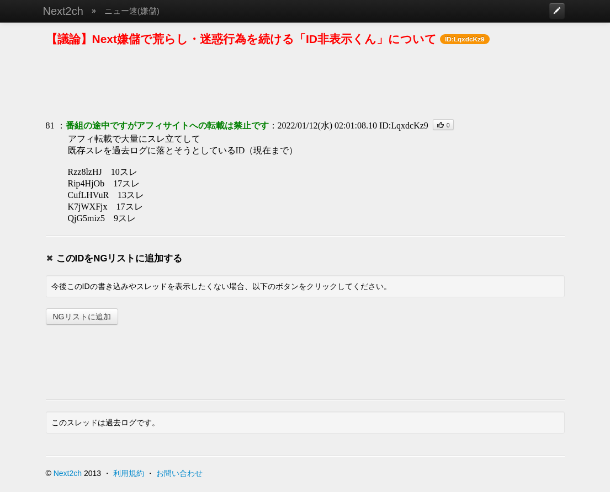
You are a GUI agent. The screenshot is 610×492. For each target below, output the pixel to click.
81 (50, 125)
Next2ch (63, 11)
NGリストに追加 (82, 316)
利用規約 (128, 473)
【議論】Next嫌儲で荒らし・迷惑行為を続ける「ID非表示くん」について (241, 39)
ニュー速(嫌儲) (132, 10)
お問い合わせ (179, 473)
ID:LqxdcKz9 (403, 125)
